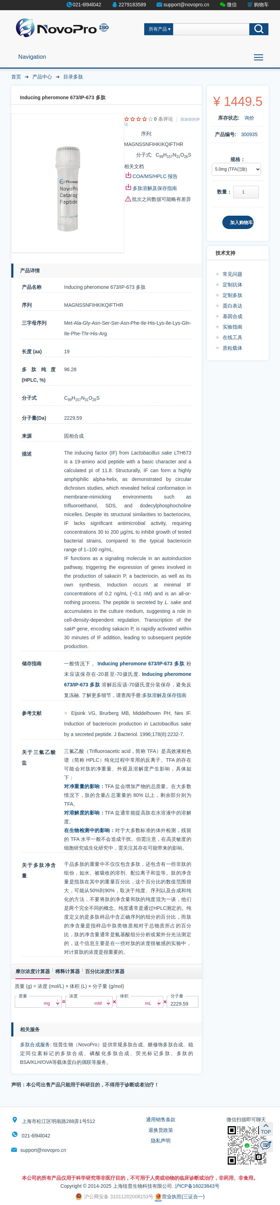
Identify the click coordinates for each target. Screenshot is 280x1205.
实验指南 (232, 327)
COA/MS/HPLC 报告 (155, 176)
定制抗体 (232, 284)
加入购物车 (241, 222)
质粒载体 (232, 348)
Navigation (32, 56)
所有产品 (158, 29)
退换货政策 (160, 1130)
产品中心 (42, 77)
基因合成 (232, 316)
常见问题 (232, 274)
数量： (224, 192)
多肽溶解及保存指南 (155, 188)
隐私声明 (161, 1140)
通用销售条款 (161, 1119)
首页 (16, 77)
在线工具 (232, 337)
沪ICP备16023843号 (197, 1186)
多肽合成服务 (35, 1044)
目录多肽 (73, 77)
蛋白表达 (232, 306)
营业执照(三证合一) (179, 1196)
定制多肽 (232, 295)
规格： (237, 159)
